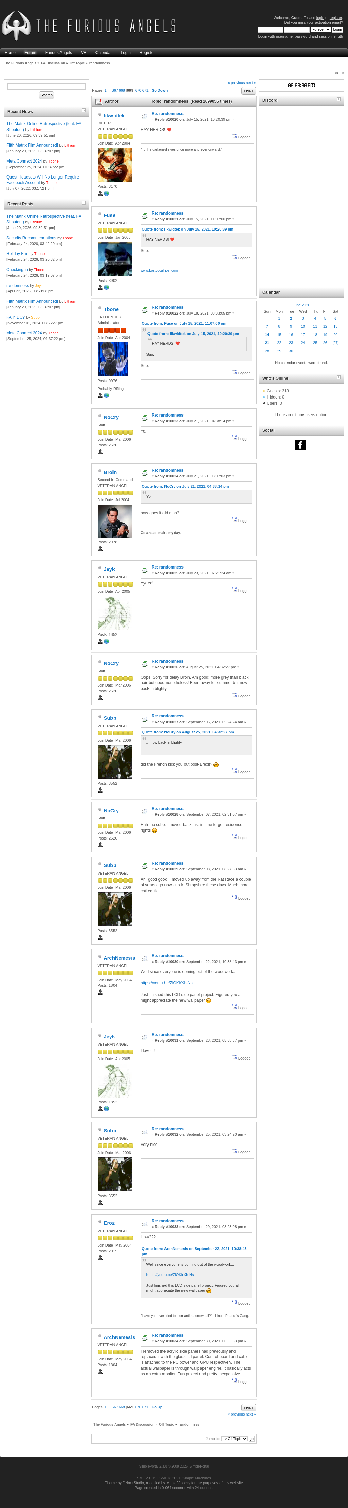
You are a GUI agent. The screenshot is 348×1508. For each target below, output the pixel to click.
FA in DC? (15, 317)
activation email (328, 22)
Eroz (109, 1223)
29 (279, 351)
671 (145, 90)
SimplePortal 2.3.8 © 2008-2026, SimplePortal (174, 1466)
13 (335, 326)
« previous (236, 83)
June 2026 (301, 305)
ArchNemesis (119, 958)
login (320, 18)
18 (315, 335)
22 (279, 343)
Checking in (17, 269)
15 (279, 335)
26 (325, 343)
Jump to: (213, 1439)
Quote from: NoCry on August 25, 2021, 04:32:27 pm (188, 732)
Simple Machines (196, 1478)
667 (115, 90)
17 (303, 335)
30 (291, 351)
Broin (110, 472)
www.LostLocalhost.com (159, 270)
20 (335, 335)
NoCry (111, 417)
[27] (335, 343)
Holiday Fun (17, 253)
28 (267, 351)
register (336, 18)
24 (303, 343)
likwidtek (114, 115)
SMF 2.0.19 (146, 1478)
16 (291, 335)
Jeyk (39, 286)
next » (251, 83)
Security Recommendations (31, 238)
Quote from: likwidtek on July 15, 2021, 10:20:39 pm (187, 229)
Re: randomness (168, 113)
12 (325, 326)
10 (303, 326)
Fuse (110, 215)
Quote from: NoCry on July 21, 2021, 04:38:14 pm (185, 486)
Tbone (53, 161)
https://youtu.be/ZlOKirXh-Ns (167, 983)
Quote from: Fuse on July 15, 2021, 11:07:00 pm (184, 323)
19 (325, 335)
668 (122, 90)
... (110, 90)
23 (291, 343)
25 (315, 343)
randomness (17, 285)
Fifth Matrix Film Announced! (32, 145)
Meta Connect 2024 (24, 161)
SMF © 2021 (169, 1478)
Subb (35, 317)
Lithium (36, 130)
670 (138, 90)
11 (315, 326)
